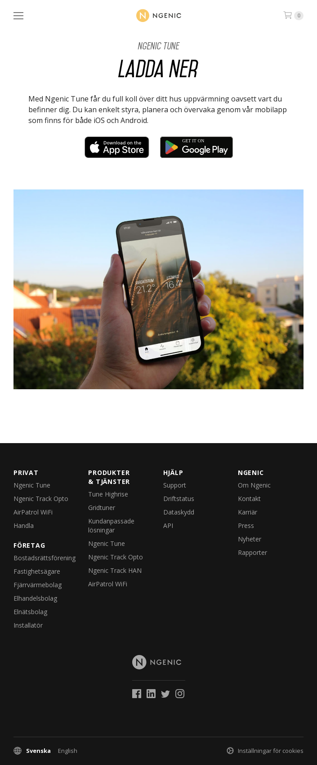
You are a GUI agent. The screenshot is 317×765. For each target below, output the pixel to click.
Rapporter (252, 552)
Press (246, 525)
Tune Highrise (108, 494)
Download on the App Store (117, 147)
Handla (23, 525)
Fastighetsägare (36, 571)
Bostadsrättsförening (44, 558)
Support (174, 485)
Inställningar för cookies (271, 751)
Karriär (247, 512)
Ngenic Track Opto (40, 498)
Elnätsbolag (30, 611)
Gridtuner (101, 507)
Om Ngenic (254, 485)
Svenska (38, 751)
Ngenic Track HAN (115, 570)
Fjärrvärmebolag (37, 584)
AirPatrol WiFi (33, 512)
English (67, 751)
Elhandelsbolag (35, 598)
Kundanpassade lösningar (111, 525)
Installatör (28, 625)
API (168, 525)
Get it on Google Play (196, 147)
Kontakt (249, 498)
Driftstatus (178, 498)
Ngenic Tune (158, 45)
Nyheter (249, 539)
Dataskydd (178, 512)
